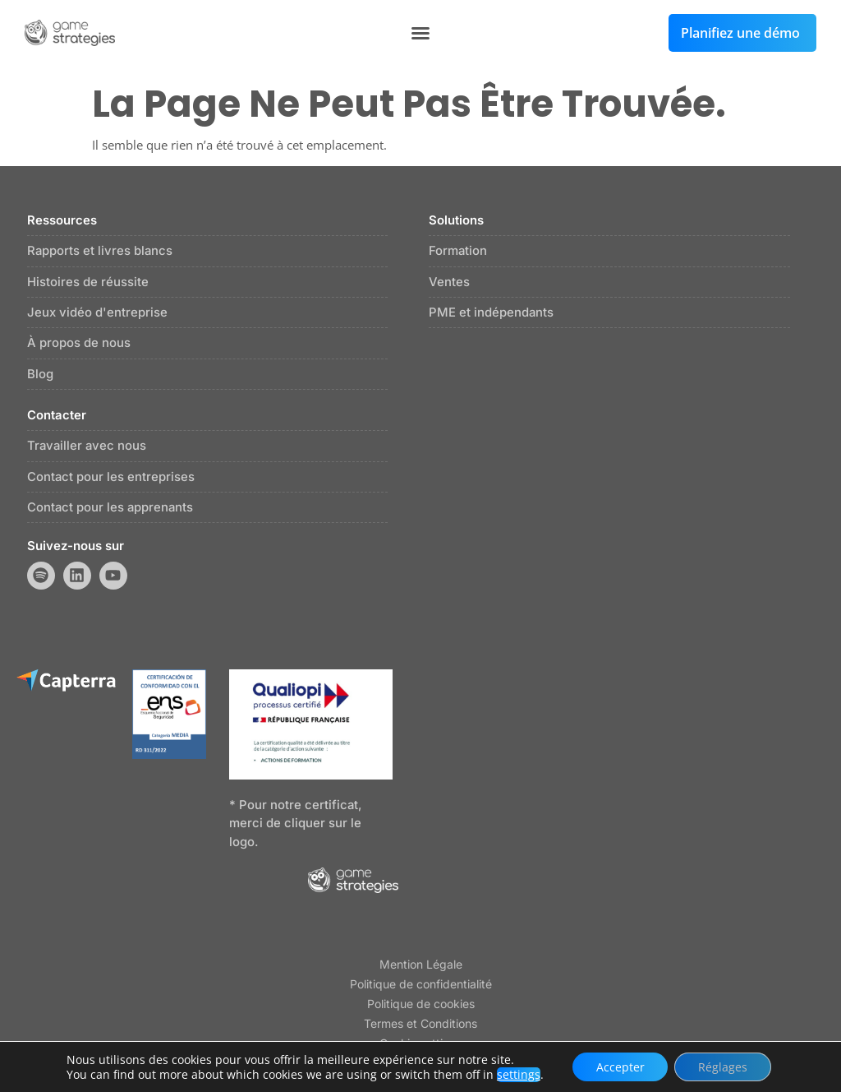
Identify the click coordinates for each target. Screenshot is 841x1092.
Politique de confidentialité (421, 986)
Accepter (619, 1066)
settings (517, 1074)
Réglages (723, 1066)
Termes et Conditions (420, 1025)
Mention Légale (420, 966)
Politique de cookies (421, 1005)
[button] (420, 33)
